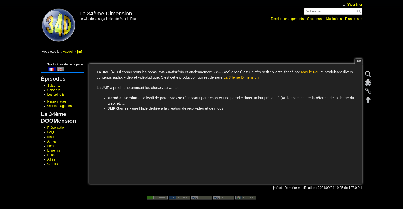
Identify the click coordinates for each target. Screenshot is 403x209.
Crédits (52, 164)
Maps (51, 137)
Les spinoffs (56, 94)
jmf (79, 52)
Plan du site (353, 19)
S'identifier (354, 4)
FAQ (50, 132)
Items (51, 146)
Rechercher (359, 11)
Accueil (68, 52)
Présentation (56, 128)
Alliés (51, 159)
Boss (51, 155)
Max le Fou (310, 72)
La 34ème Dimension (241, 77)
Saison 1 (53, 85)
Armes (52, 141)
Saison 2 (53, 90)
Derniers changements (287, 19)
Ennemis (53, 150)
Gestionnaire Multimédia (324, 19)
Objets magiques (59, 106)
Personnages (57, 101)
